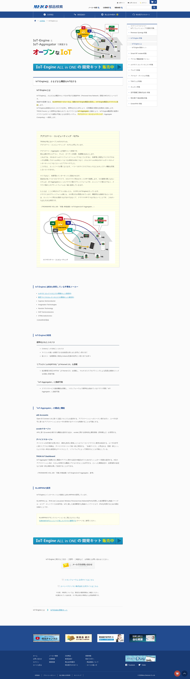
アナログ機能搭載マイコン (140, 59)
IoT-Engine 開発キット (59, 610)
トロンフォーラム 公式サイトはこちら (79, 580)
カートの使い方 (91, 665)
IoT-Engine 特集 (136, 38)
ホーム (35, 656)
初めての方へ (89, 659)
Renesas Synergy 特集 (139, 32)
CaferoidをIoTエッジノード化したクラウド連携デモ (57, 521)
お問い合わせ (132, 2)
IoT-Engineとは (137, 44)
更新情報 (88, 656)
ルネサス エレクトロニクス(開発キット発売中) (54, 293)
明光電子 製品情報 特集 (139, 98)
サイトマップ (77, 675)
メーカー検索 (93, 7)
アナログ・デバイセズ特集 (140, 76)
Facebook (130, 665)
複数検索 (119, 7)
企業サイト (121, 2)
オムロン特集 (135, 87)
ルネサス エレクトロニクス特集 (142, 64)
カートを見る (37, 665)
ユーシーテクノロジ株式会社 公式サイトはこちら (79, 586)
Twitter (142, 665)
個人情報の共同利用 (64, 675)
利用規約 (37, 675)
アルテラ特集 (135, 70)
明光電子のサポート (141, 14)
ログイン (144, 2)
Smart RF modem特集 (139, 53)
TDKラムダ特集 (136, 81)
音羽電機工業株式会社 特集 (140, 92)
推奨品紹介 (79, 14)
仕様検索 (107, 7)
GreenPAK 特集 (136, 104)
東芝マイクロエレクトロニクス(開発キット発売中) (56, 297)
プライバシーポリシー (50, 675)
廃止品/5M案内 (109, 14)
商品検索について (92, 662)
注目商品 (48, 14)
